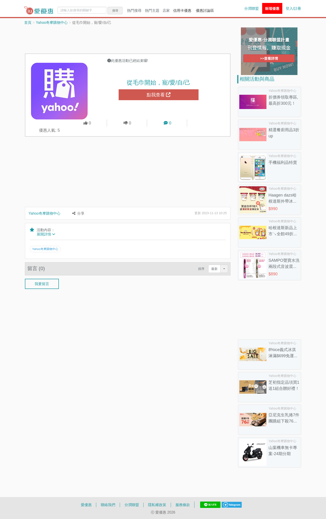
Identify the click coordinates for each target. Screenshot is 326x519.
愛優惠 (86, 504)
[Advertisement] (127, 38)
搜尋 (115, 10)
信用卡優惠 (182, 10)
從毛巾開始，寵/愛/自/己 (159, 82)
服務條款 (182, 504)
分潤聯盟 (251, 8)
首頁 (27, 22)
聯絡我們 (108, 504)
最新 (214, 266)
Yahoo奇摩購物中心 (52, 22)
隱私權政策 (157, 504)
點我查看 (159, 94)
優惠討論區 (205, 10)
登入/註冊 (293, 8)
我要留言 (42, 282)
